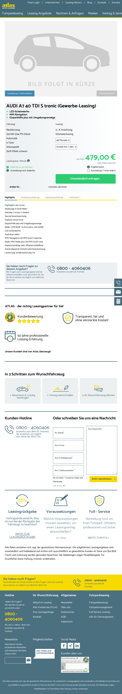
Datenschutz (67, 612)
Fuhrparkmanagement (100, 607)
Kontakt (102, 2)
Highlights (10, 197)
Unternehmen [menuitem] (52, 2)
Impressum (67, 622)
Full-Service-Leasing (99, 612)
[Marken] (93, 13)
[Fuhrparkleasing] (12, 13)
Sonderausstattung (30, 197)
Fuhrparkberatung (98, 602)
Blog (90, 2)
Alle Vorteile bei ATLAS (45, 607)
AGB (63, 617)
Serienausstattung (54, 197)
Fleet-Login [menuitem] (33, 2)
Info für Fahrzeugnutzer (101, 617)
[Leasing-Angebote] (39, 13)
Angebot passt (95, 167)
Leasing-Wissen (73, 2)
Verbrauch (74, 197)
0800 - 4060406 (96, 580)
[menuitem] (12, 13)
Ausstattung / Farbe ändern (101, 171)
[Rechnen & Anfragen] (70, 13)
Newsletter (66, 602)
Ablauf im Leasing (42, 602)
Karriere (116, 2)
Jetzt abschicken (103, 478)
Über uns (65, 607)
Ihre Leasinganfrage (43, 612)
